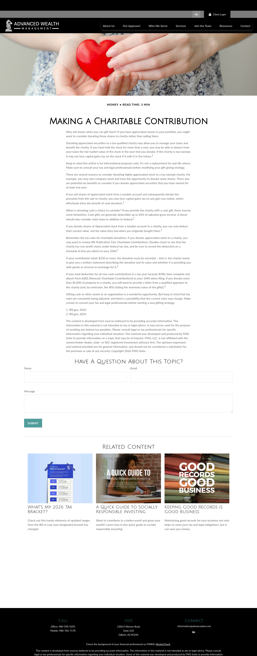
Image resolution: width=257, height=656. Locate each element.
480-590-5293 (67, 615)
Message (29, 380)
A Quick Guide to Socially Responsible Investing (126, 498)
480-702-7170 (67, 619)
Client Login (217, 3)
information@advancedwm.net (194, 615)
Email (133, 357)
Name (28, 357)
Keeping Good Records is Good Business (194, 498)
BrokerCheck (163, 633)
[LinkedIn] (196, 3)
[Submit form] (33, 412)
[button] (108, 14)
